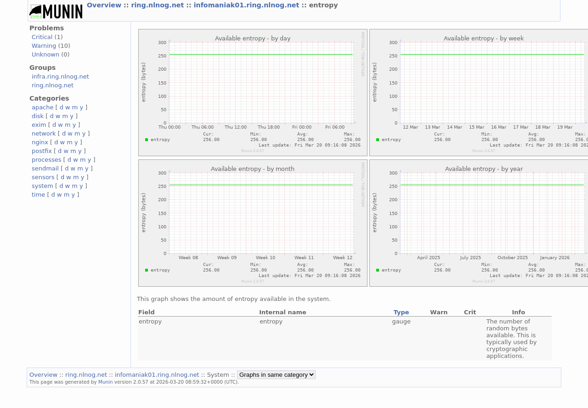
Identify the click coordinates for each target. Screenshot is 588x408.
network (44, 133)
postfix (42, 150)
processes (47, 159)
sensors (43, 177)
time (38, 194)
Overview (105, 5)
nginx (40, 142)
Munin (105, 382)
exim (39, 124)
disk (38, 116)
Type (401, 312)
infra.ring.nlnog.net (60, 76)
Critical (42, 37)
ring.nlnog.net (158, 5)
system (42, 185)
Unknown (45, 54)
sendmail (45, 168)
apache (42, 107)
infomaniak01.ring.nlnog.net (248, 5)
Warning (44, 45)
